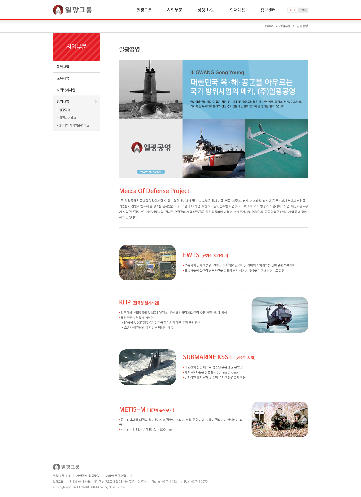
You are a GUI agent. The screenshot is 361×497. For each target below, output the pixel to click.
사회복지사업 (66, 90)
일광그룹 (144, 10)
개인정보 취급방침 (88, 476)
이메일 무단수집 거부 (118, 476)
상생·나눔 (206, 10)
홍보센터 (268, 10)
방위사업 (76, 101)
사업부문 (174, 10)
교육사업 (63, 78)
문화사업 (63, 67)
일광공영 (65, 110)
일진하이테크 (67, 118)
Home (269, 26)
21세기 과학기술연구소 (74, 126)
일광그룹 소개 (62, 476)
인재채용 (237, 10)
